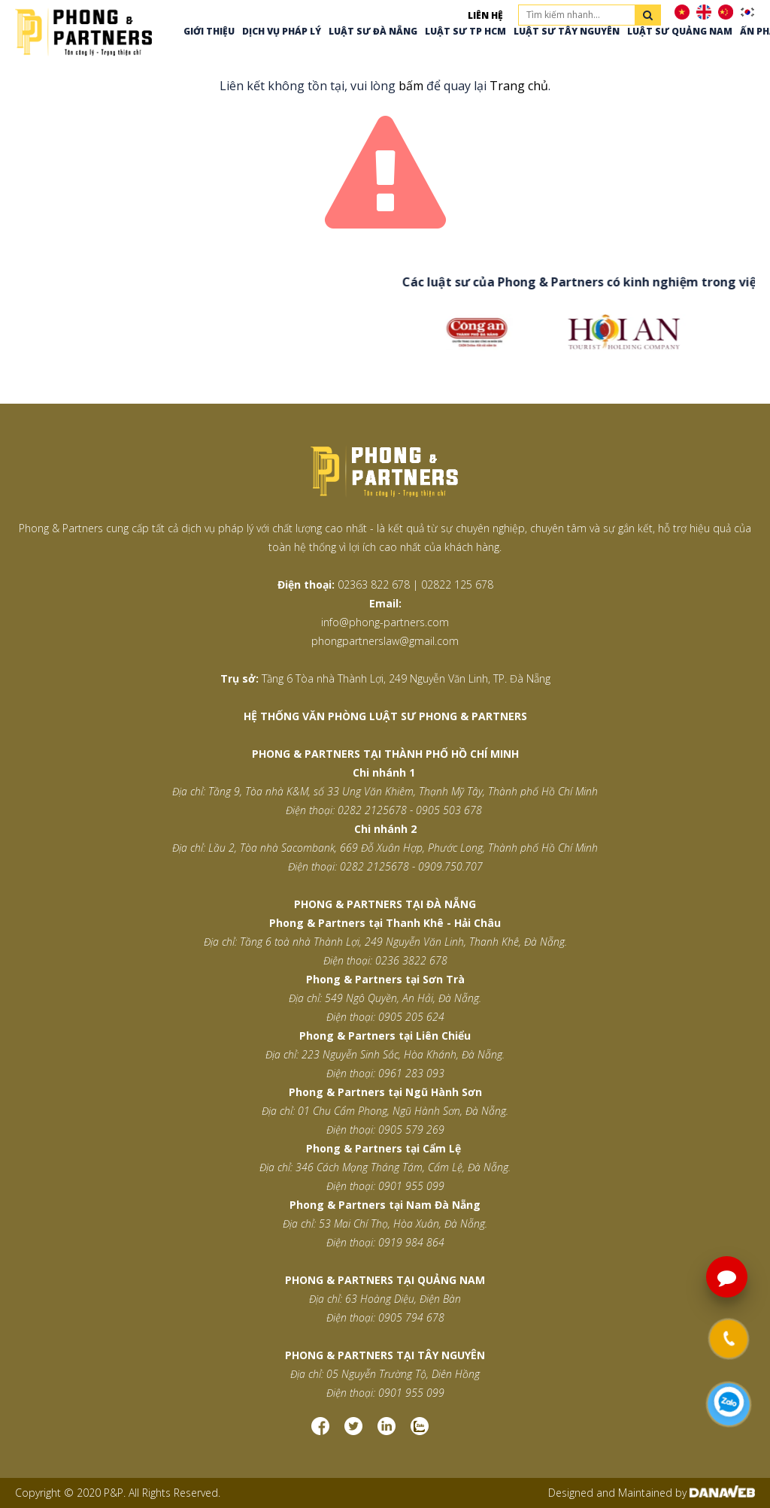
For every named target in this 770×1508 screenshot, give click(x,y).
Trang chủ (519, 85)
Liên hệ (485, 15)
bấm (411, 85)
